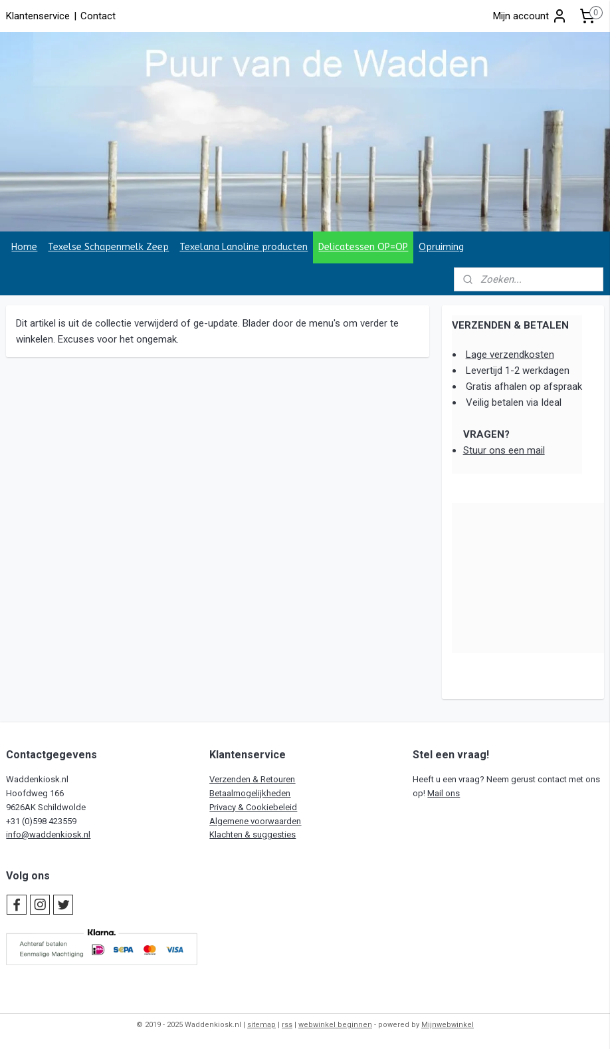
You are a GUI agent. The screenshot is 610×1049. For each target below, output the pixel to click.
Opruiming (441, 247)
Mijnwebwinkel (447, 1024)
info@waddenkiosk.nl (48, 834)
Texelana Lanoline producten (243, 247)
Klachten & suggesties (252, 834)
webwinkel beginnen (335, 1024)
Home (24, 247)
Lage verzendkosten (510, 355)
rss (287, 1024)
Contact (98, 16)
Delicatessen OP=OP (363, 247)
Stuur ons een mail (504, 450)
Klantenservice (38, 16)
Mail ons (443, 793)
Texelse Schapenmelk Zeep (108, 247)
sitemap (261, 1024)
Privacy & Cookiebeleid (253, 807)
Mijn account (530, 16)
